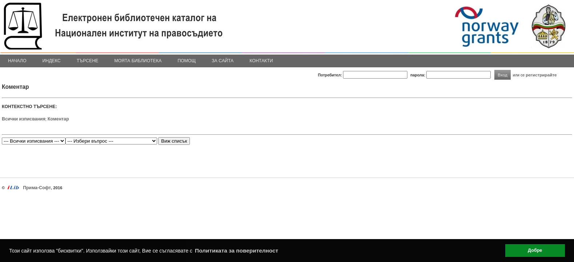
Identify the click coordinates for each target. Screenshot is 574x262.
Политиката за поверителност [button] (236, 250)
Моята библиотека (138, 60)
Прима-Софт (37, 187)
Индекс (52, 60)
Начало (17, 60)
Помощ (187, 60)
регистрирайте (541, 74)
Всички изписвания (23, 119)
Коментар (58, 119)
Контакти (261, 60)
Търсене (88, 60)
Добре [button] (535, 250)
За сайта (223, 60)
